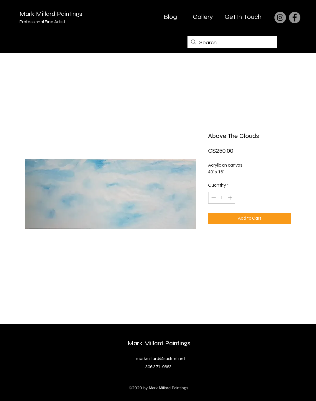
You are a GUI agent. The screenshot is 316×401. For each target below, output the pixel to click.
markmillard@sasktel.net (160, 358)
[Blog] (170, 17)
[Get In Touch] (243, 17)
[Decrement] (213, 197)
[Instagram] (280, 17)
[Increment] (231, 197)
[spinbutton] (222, 197)
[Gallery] (202, 17)
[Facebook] (294, 17)
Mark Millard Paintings (50, 14)
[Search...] (231, 43)
